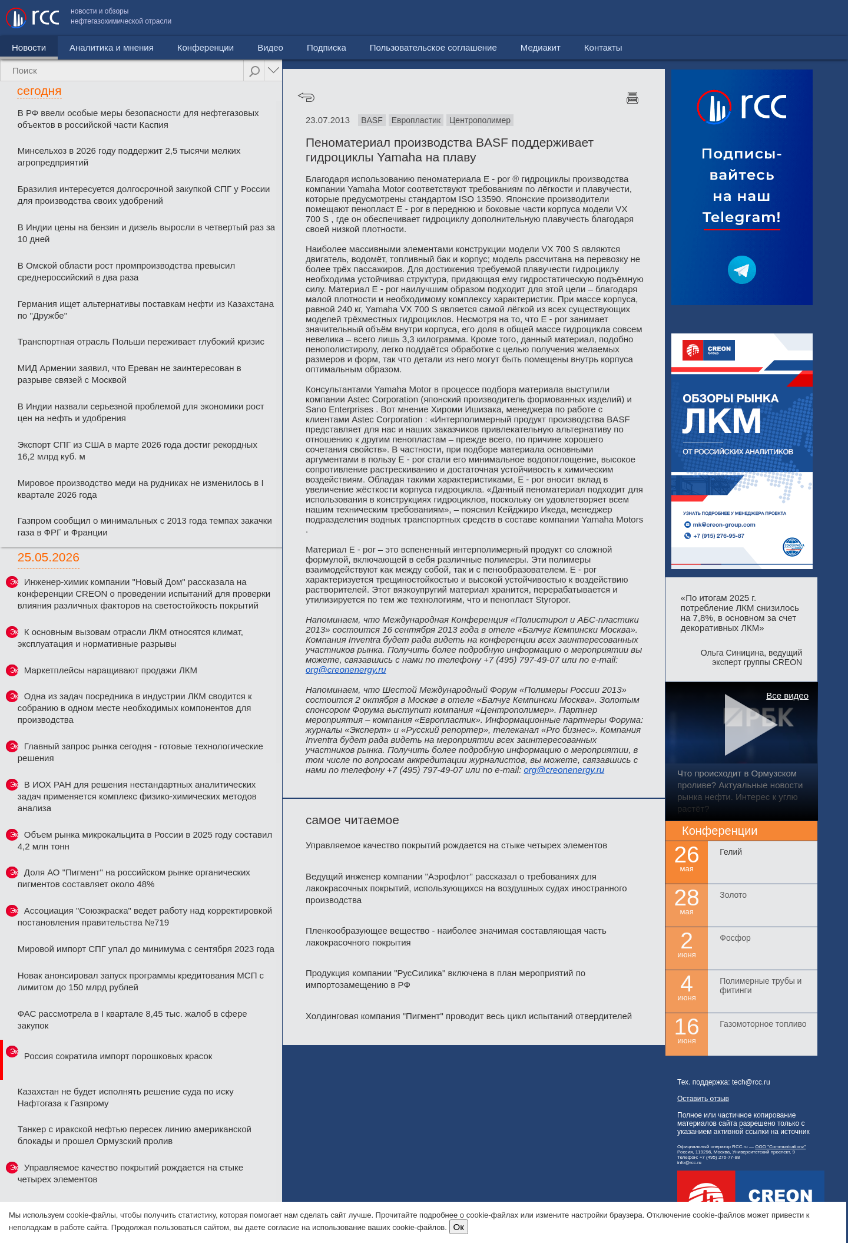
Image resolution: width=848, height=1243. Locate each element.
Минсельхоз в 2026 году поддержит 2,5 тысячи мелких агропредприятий (129, 156)
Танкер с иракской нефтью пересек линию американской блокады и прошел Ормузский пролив (134, 1135)
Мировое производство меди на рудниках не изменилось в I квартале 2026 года (141, 489)
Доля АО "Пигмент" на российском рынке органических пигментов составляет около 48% (134, 878)
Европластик (416, 120)
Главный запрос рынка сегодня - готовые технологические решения (140, 752)
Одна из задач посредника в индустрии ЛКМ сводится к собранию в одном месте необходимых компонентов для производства (135, 708)
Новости (29, 47)
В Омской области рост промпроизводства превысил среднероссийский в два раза (126, 271)
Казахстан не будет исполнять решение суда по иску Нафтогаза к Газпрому (126, 1097)
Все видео (787, 695)
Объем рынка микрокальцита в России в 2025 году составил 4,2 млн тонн (145, 840)
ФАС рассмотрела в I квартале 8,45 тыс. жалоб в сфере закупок (132, 1019)
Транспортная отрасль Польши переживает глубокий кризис (141, 341)
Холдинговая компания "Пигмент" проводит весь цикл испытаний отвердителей (469, 1016)
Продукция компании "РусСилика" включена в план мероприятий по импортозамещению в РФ (445, 979)
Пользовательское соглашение (647, 18)
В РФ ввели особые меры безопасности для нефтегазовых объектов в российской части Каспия (138, 119)
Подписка (326, 47)
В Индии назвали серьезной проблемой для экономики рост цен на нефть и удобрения (141, 412)
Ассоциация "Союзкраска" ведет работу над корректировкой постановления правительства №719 (145, 916)
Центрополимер (480, 120)
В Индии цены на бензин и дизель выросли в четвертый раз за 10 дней (146, 233)
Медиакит (754, 18)
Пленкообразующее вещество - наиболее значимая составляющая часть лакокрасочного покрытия (456, 936)
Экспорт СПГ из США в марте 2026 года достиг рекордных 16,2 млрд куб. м (137, 450)
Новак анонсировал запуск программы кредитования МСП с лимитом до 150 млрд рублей (141, 981)
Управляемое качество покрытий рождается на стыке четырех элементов (130, 1173)
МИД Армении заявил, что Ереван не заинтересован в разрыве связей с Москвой (129, 374)
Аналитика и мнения (111, 47)
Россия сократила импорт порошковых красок (118, 1056)
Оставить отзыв (703, 1099)
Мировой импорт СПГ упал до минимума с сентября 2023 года (146, 949)
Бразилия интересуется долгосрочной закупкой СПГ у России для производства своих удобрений (144, 195)
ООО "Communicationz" (780, 1146)
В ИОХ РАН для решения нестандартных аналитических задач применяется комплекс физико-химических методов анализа (137, 796)
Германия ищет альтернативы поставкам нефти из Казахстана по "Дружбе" (146, 309)
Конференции (205, 47)
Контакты (817, 18)
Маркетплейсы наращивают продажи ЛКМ (110, 670)
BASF (372, 120)
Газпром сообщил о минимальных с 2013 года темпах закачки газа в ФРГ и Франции (145, 526)
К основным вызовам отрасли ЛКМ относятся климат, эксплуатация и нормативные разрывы (130, 638)
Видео (270, 47)
